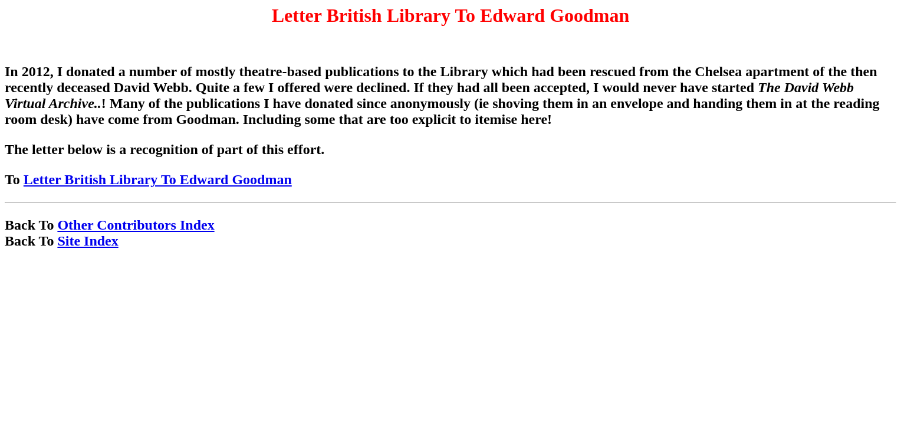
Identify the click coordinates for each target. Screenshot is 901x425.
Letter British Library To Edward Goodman (158, 179)
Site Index (87, 241)
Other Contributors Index (135, 225)
